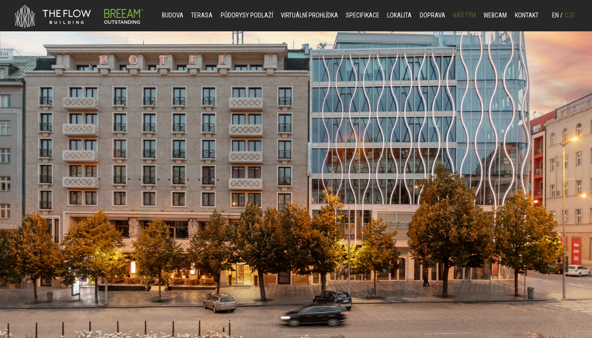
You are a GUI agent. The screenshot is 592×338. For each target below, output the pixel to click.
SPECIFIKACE (362, 15)
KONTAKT (527, 15)
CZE (570, 15)
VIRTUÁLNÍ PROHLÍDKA (309, 15)
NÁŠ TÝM (464, 15)
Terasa (202, 15)
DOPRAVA (432, 15)
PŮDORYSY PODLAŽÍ (247, 15)
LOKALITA (399, 15)
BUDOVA (172, 15)
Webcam (495, 15)
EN (557, 15)
